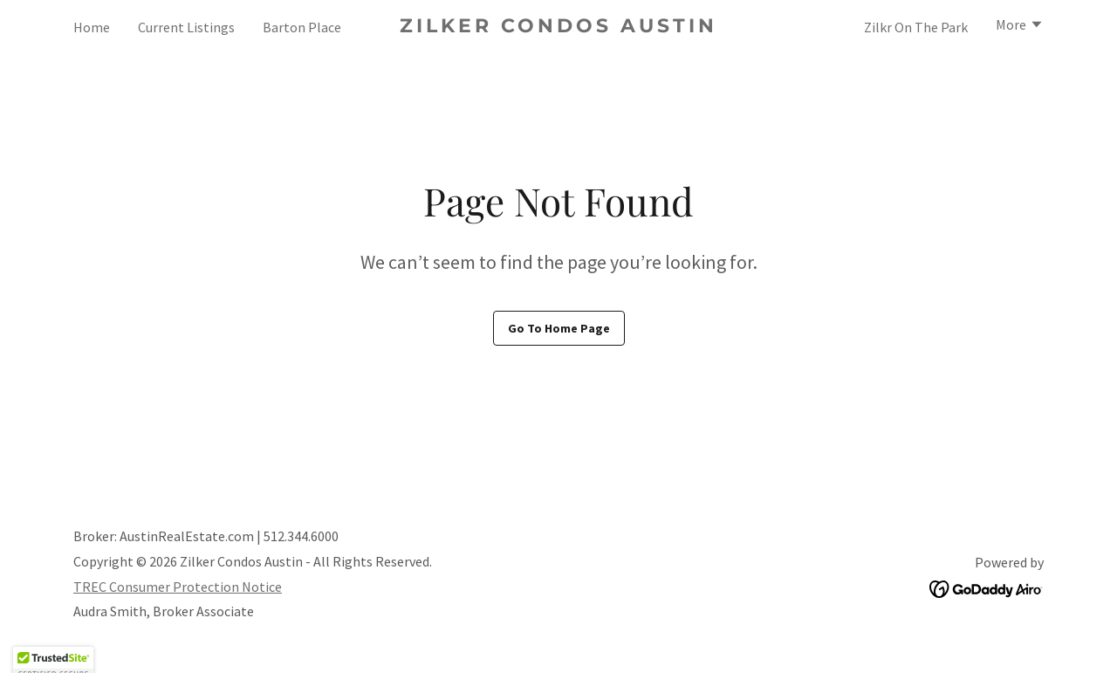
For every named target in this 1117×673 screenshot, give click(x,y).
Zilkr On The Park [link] (916, 27)
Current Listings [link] (186, 27)
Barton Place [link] (302, 27)
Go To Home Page (559, 328)
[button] (1020, 26)
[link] (559, 27)
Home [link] (91, 27)
